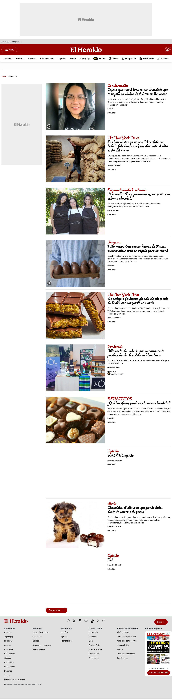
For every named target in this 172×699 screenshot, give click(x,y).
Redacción (110, 109)
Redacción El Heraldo (114, 461)
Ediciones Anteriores (159, 673)
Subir (161, 622)
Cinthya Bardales (113, 211)
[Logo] (86, 49)
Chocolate (12, 77)
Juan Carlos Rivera (113, 368)
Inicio (3, 77)
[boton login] (168, 50)
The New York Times (114, 166)
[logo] (16, 621)
